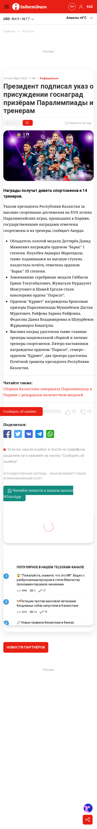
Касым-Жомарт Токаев (68, 473)
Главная (9, 31)
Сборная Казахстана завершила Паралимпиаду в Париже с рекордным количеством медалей (47, 391)
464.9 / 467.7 (19, 19)
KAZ (90, 6)
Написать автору (78, 123)
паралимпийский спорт (23, 478)
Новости (28, 31)
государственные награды (26, 473)
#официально (49, 78)
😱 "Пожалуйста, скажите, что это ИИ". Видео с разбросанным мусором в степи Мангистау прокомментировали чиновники (51, 580)
